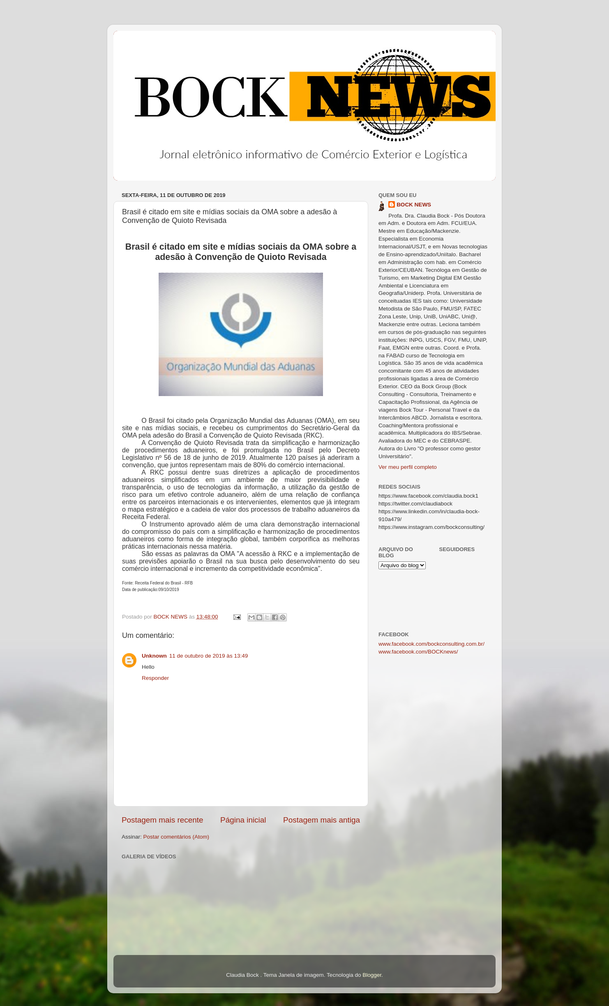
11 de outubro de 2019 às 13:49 (208, 656)
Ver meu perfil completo (407, 467)
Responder (155, 678)
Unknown (154, 656)
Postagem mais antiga (321, 820)
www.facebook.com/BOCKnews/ (418, 652)
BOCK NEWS (414, 205)
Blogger (371, 975)
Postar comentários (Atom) (176, 837)
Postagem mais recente (162, 820)
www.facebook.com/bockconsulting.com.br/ (431, 644)
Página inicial (243, 820)
